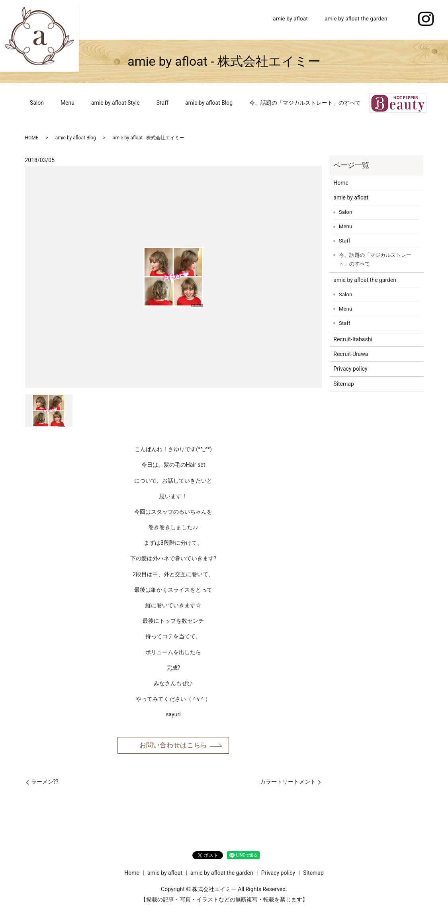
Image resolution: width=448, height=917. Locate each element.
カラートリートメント (288, 783)
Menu (67, 103)
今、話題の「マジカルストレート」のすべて (305, 103)
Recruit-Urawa (350, 354)
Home (248, 19)
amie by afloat (290, 19)
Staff (162, 103)
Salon (37, 103)
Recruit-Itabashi (352, 339)
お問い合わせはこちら (173, 746)
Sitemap (343, 384)
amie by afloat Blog (209, 103)
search (404, 20)
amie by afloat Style (115, 103)
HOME (32, 138)
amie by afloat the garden (356, 19)
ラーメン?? (45, 783)
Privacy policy (350, 369)
